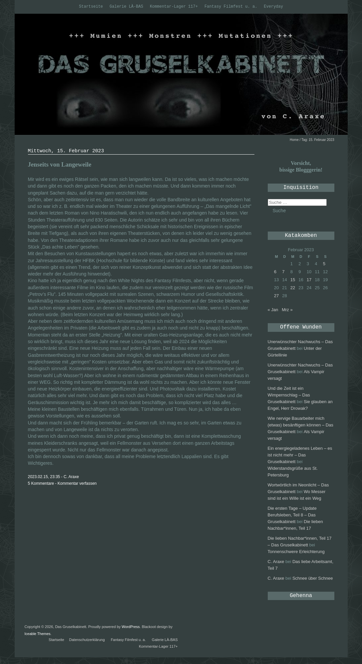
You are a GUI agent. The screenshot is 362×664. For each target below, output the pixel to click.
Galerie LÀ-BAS (126, 6)
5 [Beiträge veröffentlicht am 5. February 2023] (324, 263)
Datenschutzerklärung (87, 640)
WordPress (131, 627)
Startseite (91, 6)
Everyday (273, 6)
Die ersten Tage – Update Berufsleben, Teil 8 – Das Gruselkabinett (292, 515)
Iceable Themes (38, 634)
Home (294, 140)
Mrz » (287, 309)
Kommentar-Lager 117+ (174, 6)
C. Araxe (276, 561)
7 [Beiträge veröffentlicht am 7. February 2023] (283, 271)
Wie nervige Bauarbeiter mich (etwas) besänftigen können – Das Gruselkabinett (300, 425)
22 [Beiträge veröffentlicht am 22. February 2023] (292, 287)
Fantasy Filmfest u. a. (230, 6)
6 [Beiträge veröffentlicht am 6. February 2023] (275, 271)
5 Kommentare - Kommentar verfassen (62, 483)
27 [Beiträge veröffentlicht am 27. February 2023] (276, 295)
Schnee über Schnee (312, 578)
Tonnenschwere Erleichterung (296, 551)
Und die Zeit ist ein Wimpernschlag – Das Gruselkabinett (289, 395)
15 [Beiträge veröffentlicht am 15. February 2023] (292, 279)
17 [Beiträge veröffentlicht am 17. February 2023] (309, 279)
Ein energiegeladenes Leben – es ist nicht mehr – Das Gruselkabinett (300, 455)
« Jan (273, 309)
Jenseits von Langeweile (60, 164)
